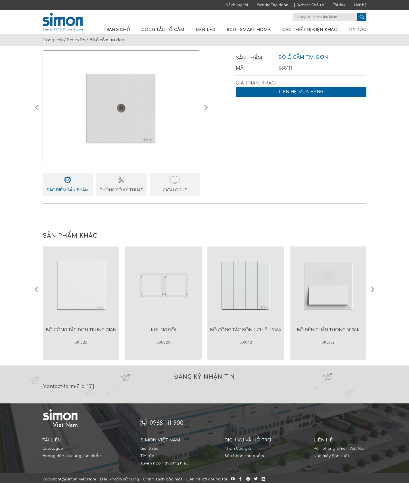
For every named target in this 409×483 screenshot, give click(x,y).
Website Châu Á (310, 5)
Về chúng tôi (237, 5)
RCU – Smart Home (249, 30)
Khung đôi (163, 330)
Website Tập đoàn (272, 5)
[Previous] (37, 289)
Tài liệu (339, 5)
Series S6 (76, 40)
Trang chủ (117, 30)
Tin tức (357, 30)
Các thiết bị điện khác (309, 30)
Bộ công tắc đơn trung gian (81, 330)
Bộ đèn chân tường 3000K (328, 330)
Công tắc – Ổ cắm (162, 30)
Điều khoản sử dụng (119, 479)
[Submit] (361, 17)
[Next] (372, 289)
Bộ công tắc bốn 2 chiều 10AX (245, 330)
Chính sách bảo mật (162, 479)
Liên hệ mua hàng (301, 92)
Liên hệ (360, 5)
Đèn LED (205, 30)
